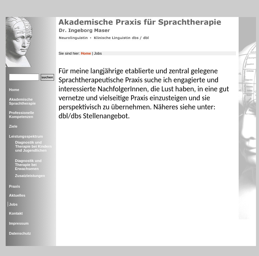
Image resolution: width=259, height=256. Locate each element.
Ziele (13, 126)
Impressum (19, 223)
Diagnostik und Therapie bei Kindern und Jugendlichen (33, 146)
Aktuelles (17, 195)
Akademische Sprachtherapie (22, 101)
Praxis (14, 186)
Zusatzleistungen (30, 176)
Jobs (13, 204)
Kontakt (16, 213)
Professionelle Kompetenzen (21, 115)
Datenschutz (20, 233)
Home (14, 90)
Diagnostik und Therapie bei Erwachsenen (28, 165)
